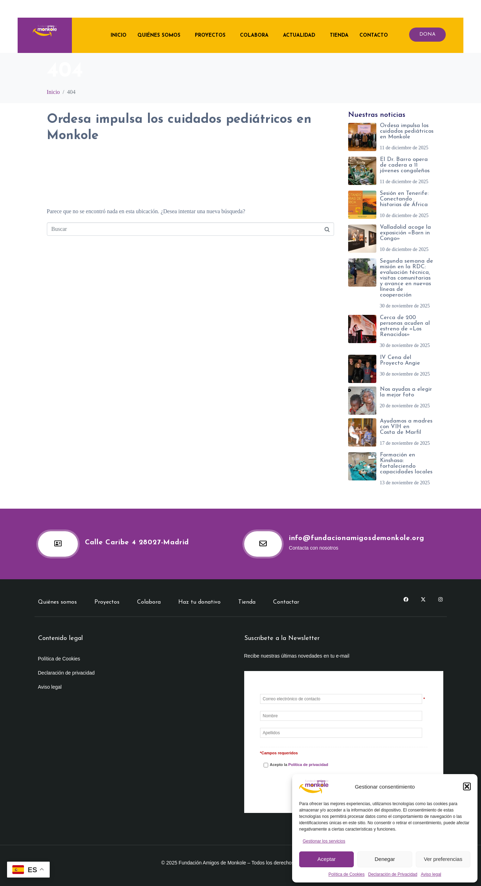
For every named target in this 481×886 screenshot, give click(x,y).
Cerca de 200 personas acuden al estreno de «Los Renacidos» (405, 326)
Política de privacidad (308, 764)
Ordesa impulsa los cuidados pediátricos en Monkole (406, 131)
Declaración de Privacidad (392, 874)
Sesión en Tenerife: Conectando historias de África (404, 199)
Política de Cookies (346, 874)
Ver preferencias (443, 859)
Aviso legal (431, 874)
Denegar (385, 859)
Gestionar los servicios (324, 841)
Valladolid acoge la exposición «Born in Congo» (405, 233)
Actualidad (298, 35)
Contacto (372, 35)
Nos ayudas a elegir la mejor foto (406, 392)
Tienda (337, 35)
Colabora (253, 35)
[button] (466, 786)
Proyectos (208, 35)
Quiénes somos (157, 35)
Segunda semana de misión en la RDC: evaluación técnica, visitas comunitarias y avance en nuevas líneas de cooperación (406, 278)
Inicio (117, 35)
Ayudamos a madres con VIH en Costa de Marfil (406, 426)
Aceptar (326, 859)
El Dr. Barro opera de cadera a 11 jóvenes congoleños (405, 165)
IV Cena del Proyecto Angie (400, 360)
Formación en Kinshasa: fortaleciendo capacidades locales (406, 463)
